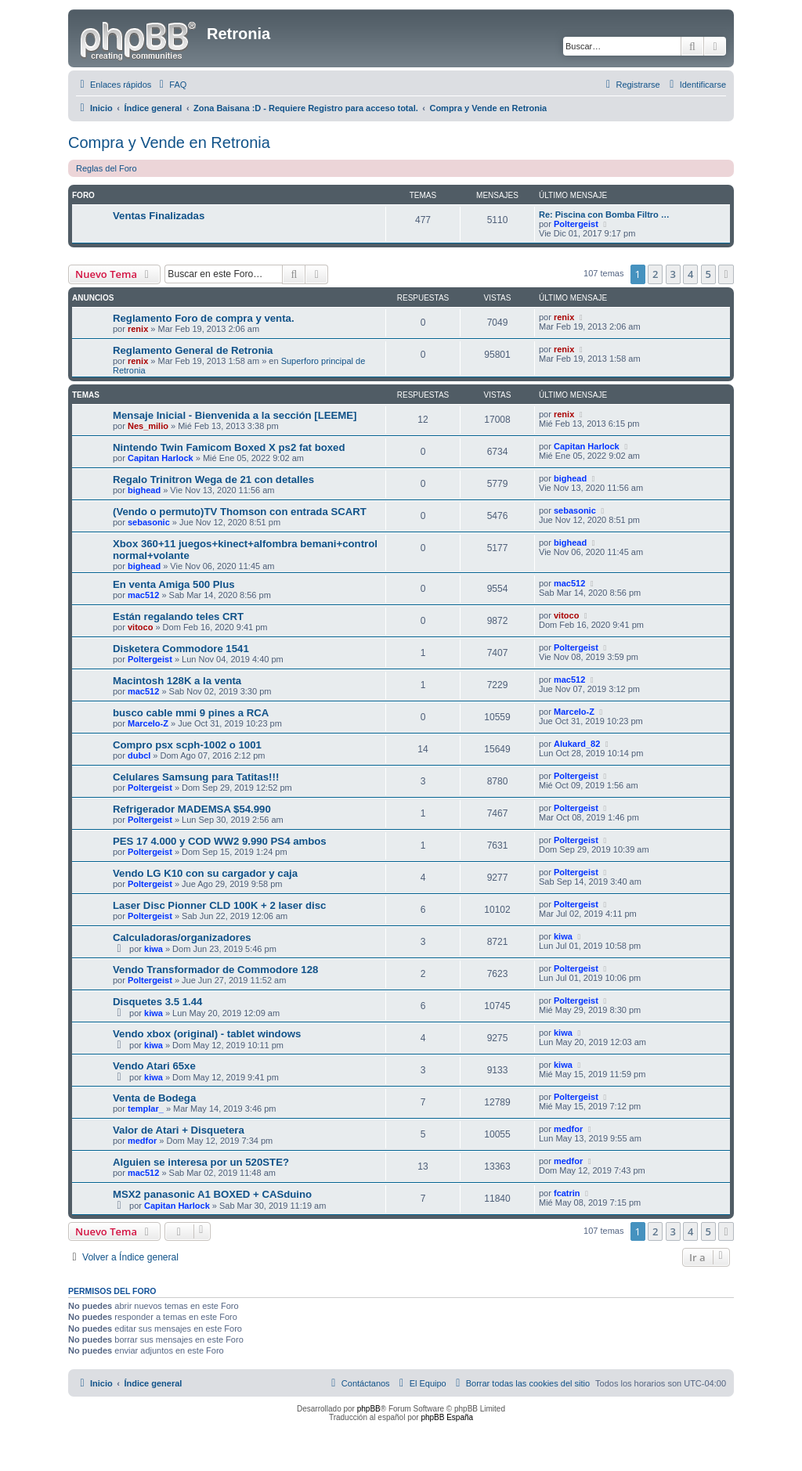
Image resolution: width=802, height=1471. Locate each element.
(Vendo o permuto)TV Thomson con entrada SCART (240, 511)
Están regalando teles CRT (178, 616)
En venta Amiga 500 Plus (174, 584)
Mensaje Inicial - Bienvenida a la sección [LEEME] (234, 415)
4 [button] (690, 274)
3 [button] (673, 274)
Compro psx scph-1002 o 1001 (187, 745)
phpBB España (447, 1417)
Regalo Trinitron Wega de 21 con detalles (213, 479)
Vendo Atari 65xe (154, 1066)
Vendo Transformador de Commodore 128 (215, 969)
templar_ (146, 1108)
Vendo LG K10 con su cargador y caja (205, 873)
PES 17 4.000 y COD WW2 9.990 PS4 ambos (220, 841)
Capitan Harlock (160, 458)
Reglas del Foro (106, 168)
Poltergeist (576, 224)
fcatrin (567, 1193)
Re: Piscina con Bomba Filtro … (604, 214)
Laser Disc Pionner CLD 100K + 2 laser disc (219, 905)
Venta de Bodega (154, 1098)
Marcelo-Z (148, 723)
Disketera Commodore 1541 (181, 648)
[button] (726, 274)
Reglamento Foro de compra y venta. (203, 318)
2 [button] (655, 274)
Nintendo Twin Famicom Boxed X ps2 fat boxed (229, 447)
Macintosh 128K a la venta (177, 681)
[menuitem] (170, 84)
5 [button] (708, 274)
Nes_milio (148, 426)
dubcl (139, 755)
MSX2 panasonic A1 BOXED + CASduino (212, 1194)
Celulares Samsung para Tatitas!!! (196, 777)
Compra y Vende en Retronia (169, 142)
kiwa (153, 949)
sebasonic (149, 522)
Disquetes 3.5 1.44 (157, 1002)
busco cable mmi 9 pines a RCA (191, 713)
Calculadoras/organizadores (182, 937)
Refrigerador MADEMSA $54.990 (192, 809)
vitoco (140, 627)
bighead (144, 490)
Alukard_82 (577, 743)
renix (138, 328)
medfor (142, 1140)
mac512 (143, 595)
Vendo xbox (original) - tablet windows (207, 1034)
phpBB (369, 1408)
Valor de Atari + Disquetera (178, 1130)
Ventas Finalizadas (158, 216)
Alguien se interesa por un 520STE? (201, 1162)
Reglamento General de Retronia (193, 350)
